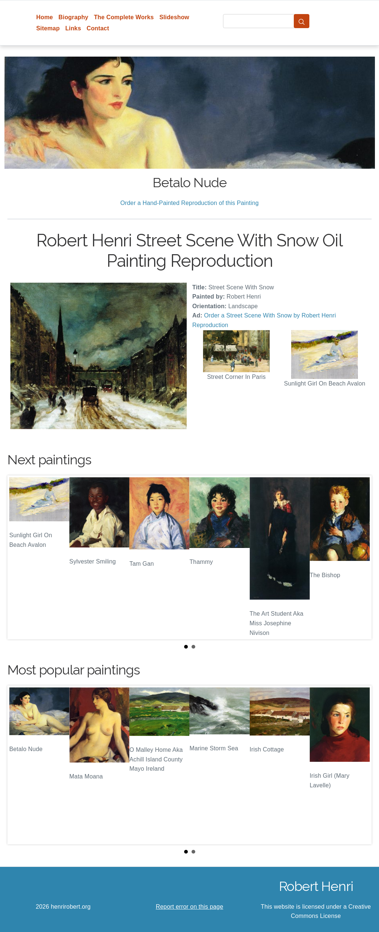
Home (44, 17)
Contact (98, 28)
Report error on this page (189, 907)
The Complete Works (124, 17)
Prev (19, 557)
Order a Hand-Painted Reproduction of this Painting (189, 203)
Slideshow (174, 17)
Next (360, 557)
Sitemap (48, 28)
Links (73, 28)
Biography (74, 17)
